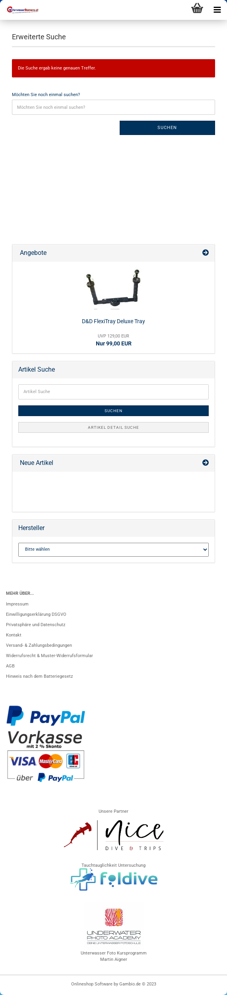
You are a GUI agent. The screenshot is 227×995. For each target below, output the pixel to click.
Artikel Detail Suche (113, 427)
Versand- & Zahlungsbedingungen (39, 645)
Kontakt (13, 635)
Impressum (17, 604)
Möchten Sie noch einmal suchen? (46, 94)
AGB (10, 666)
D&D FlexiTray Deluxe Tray (113, 321)
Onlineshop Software (92, 984)
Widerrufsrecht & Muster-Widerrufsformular (49, 655)
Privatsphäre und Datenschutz (35, 624)
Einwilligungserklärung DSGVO (36, 614)
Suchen (167, 127)
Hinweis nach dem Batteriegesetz (39, 676)
